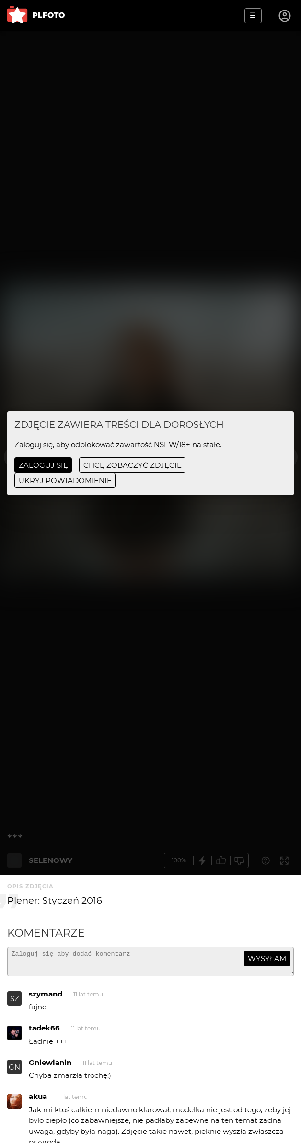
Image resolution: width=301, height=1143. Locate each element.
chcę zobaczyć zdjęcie (132, 465)
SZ (14, 1002)
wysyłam (267, 958)
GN (14, 1071)
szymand (45, 998)
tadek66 (44, 1032)
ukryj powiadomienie (65, 480)
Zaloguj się (43, 465)
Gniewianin (50, 1066)
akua (38, 1100)
